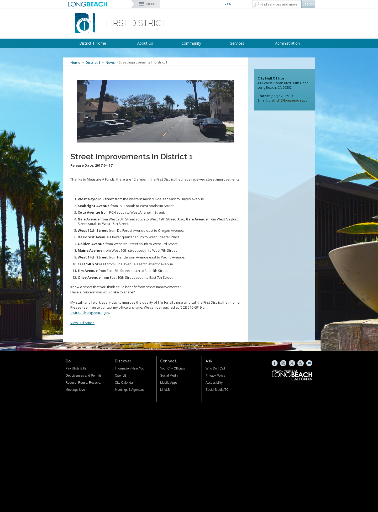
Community (191, 43)
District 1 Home (92, 43)
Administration (287, 43)
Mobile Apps (168, 382)
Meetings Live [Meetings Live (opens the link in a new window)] (75, 390)
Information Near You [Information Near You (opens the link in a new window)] (129, 368)
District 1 (93, 62)
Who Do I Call (215, 368)
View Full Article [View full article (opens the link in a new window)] (82, 322)
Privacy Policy (215, 375)
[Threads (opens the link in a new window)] (300, 363)
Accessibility (214, 382)
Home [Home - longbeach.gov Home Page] (75, 62)
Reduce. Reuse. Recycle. (83, 382)
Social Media (169, 375)
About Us (145, 43)
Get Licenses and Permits (84, 375)
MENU (150, 3)
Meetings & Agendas (129, 390)
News (110, 62)
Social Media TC (217, 390)
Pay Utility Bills (76, 368)
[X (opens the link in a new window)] (292, 363)
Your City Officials (172, 368)
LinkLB (165, 390)
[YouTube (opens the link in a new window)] (309, 363)
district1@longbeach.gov (89, 312)
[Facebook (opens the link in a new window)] (274, 363)
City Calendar (124, 382)
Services (237, 43)
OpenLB (120, 375)
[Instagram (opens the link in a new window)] (283, 363)
